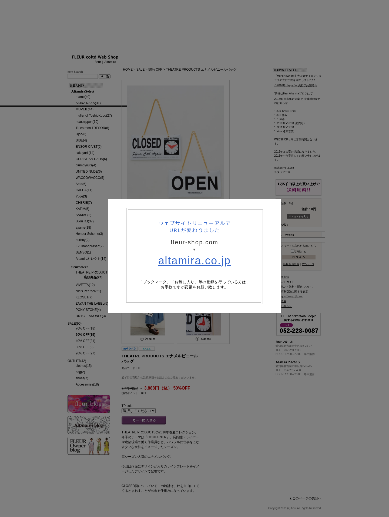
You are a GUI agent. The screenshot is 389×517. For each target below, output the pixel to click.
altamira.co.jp (194, 260)
